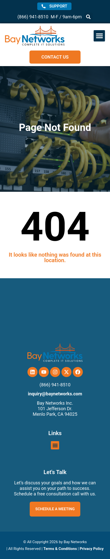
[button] (88, 17)
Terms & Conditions (60, 548)
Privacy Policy (91, 548)
